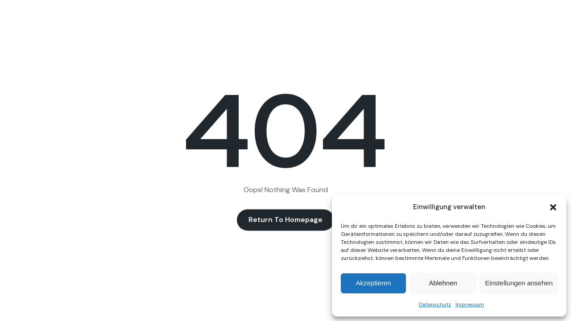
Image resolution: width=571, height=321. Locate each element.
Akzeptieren (373, 283)
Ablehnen (443, 283)
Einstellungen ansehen (519, 283)
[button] (553, 207)
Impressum (469, 304)
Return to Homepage (285, 220)
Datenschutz (435, 304)
